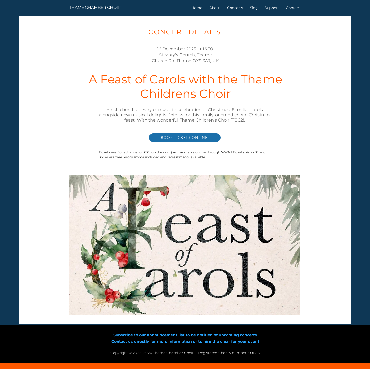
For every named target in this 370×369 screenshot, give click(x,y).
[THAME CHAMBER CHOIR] (103, 7)
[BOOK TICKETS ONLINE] (185, 137)
